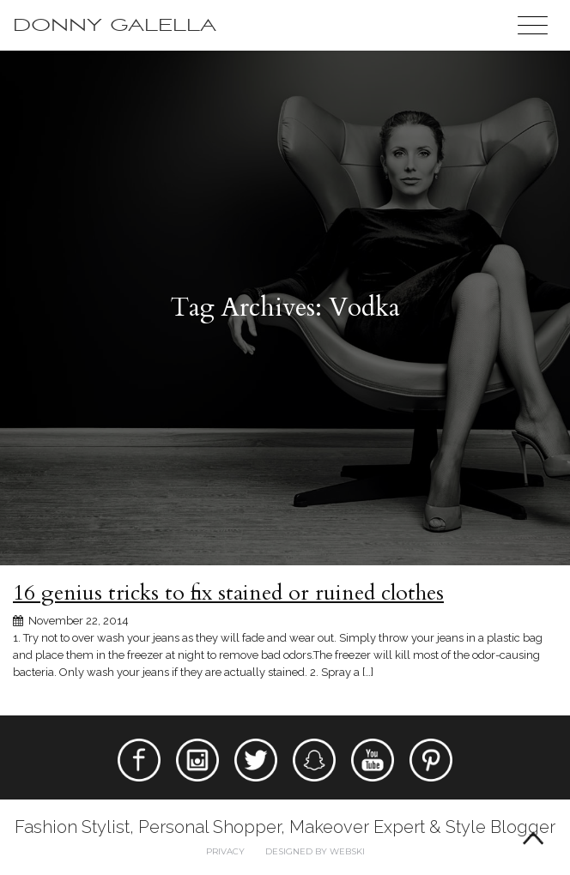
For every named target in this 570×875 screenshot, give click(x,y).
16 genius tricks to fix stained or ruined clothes (228, 592)
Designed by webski (315, 851)
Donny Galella (114, 25)
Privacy (225, 851)
